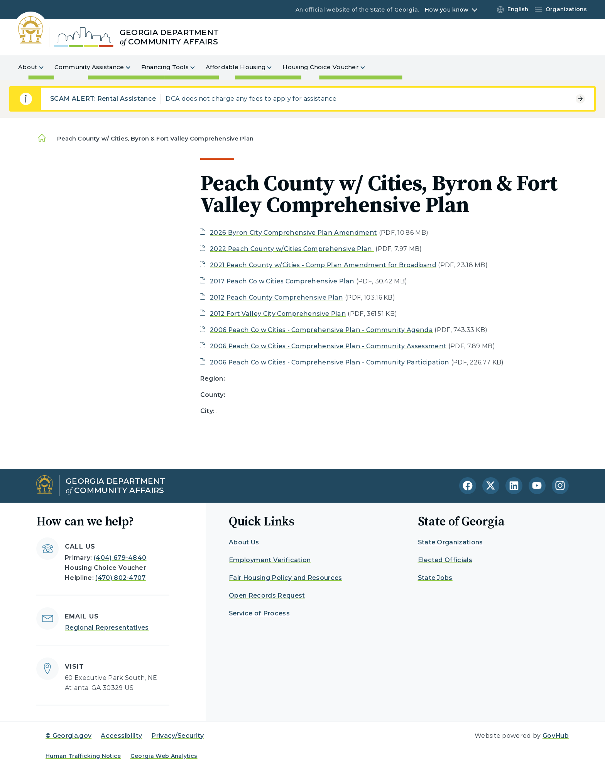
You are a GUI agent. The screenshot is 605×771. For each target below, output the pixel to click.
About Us (244, 542)
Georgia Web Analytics (164, 755)
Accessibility (121, 735)
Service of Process (259, 613)
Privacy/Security (177, 735)
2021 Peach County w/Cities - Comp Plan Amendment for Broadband (323, 265)
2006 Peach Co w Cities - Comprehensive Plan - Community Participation (329, 362)
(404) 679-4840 (120, 557)
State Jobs (435, 577)
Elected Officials (445, 560)
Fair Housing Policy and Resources (285, 577)
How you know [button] (446, 10)
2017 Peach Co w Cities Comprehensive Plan (282, 281)
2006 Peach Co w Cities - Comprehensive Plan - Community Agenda (321, 330)
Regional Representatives (107, 627)
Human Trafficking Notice (83, 755)
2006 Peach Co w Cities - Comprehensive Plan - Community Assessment (328, 346)
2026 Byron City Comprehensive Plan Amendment (293, 232)
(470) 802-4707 (120, 577)
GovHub (555, 735)
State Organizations (450, 542)
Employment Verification (270, 560)
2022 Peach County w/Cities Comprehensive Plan (292, 248)
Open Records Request (267, 595)
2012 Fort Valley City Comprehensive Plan (278, 313)
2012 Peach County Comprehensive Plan (276, 297)
